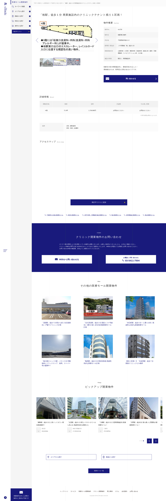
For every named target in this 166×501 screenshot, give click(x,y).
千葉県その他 (54, 3)
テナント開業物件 (98, 491)
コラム (117, 491)
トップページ (64, 491)
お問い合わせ (134, 491)
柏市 (61, 3)
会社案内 (124, 491)
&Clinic (5, 9)
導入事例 (110, 491)
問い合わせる (141, 79)
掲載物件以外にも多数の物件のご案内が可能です (21, 497)
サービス (73, 491)
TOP (35, 3)
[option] (67, 36)
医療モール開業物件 (43, 3)
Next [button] (96, 40)
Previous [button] (37, 40)
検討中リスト (17, 31)
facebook (5, 497)
